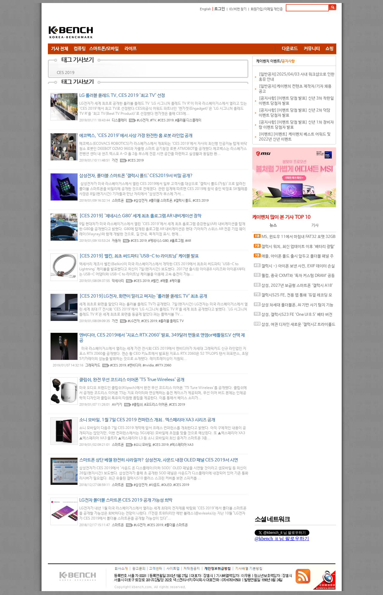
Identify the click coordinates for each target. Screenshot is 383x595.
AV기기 (117, 405)
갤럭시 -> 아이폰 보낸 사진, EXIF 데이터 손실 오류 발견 (294, 267)
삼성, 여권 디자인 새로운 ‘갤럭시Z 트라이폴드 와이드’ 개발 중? (294, 326)
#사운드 (154, 485)
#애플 (164, 281)
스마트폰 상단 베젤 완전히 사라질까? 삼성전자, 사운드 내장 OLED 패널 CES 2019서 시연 (158, 460)
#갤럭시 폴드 (182, 201)
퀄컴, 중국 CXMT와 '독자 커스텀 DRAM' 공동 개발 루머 (294, 277)
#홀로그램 (177, 241)
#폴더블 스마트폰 (160, 201)
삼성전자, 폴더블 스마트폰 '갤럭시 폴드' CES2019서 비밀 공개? (136, 175)
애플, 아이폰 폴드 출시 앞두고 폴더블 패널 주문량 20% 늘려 (294, 257)
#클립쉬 (137, 405)
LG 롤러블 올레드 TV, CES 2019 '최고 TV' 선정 (122, 95)
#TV (153, 120)
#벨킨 (155, 281)
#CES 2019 (166, 120)
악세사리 (118, 281)
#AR (188, 241)
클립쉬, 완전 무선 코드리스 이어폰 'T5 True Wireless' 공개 (131, 379)
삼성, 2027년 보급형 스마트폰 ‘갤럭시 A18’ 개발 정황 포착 (293, 287)
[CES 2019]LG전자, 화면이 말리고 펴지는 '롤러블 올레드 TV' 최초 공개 (143, 296)
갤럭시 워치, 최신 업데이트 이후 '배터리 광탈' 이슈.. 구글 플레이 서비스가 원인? (294, 248)
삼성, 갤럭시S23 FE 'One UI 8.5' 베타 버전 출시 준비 (293, 316)
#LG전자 (143, 120)
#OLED (166, 485)
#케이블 (175, 281)
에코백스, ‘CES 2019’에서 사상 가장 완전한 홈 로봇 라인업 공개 (135, 135)
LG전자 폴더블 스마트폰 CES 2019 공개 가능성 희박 (125, 500)
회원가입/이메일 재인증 (267, 9)
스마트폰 (118, 201)
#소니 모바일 (142, 445)
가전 (115, 160)
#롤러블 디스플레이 (188, 120)
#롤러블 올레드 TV (171, 321)
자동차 (116, 241)
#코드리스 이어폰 (156, 405)
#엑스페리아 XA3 (181, 445)
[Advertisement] (227, 28)
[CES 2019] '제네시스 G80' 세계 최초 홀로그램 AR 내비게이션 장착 (140, 215)
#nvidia (148, 365)
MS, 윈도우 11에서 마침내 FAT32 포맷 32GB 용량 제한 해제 (294, 238)
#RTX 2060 (163, 365)
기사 (315, 225)
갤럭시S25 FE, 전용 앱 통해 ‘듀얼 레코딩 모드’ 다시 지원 (293, 296)
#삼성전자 (141, 201)
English (205, 9)
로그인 (219, 9)
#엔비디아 (134, 365)
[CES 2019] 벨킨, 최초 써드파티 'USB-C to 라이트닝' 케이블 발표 (139, 256)
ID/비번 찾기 (238, 9)
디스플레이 (119, 120)
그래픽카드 (92, 365)
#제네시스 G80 (158, 241)
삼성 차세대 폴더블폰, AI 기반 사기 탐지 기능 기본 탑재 (293, 306)
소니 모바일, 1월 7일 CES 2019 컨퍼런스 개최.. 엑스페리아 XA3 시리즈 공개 (147, 419)
